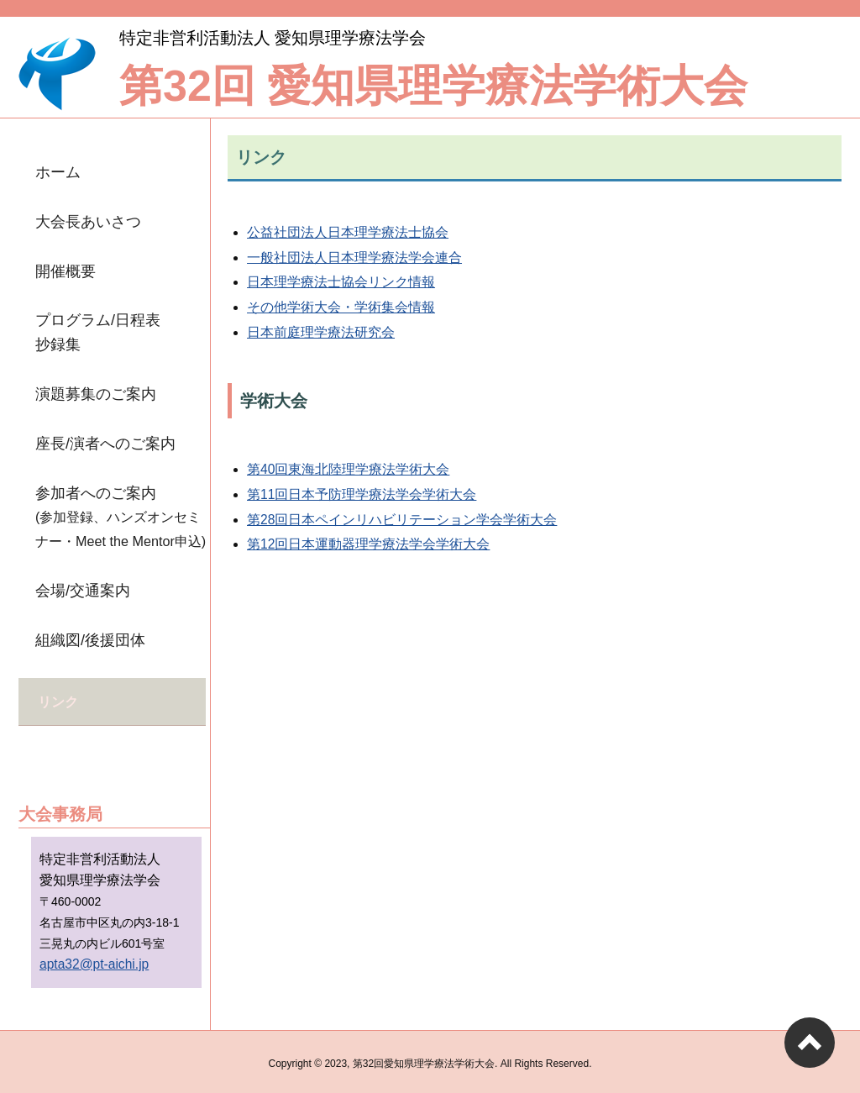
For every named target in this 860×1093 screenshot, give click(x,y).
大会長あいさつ (88, 221)
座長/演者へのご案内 (105, 443)
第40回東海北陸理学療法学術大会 (348, 469)
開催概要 (65, 271)
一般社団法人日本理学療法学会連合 (354, 257)
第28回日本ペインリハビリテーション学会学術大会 (402, 519)
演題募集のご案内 (95, 394)
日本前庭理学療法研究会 (321, 332)
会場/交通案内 (82, 590)
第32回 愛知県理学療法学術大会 (433, 85)
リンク (58, 700)
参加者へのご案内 (120, 517)
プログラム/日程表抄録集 (97, 332)
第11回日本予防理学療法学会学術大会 (361, 494)
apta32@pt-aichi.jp (94, 960)
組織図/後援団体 (90, 640)
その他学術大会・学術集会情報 (341, 307)
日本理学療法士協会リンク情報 (341, 282)
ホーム (58, 172)
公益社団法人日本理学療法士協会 (347, 232)
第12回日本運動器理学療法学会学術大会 (368, 544)
